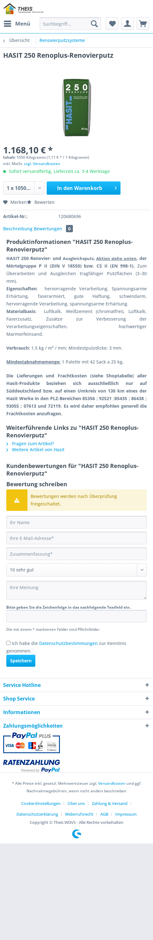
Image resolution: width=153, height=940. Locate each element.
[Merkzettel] (112, 23)
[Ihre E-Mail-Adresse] (76, 538)
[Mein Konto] (127, 23)
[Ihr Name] (76, 522)
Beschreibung (17, 229)
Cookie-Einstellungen (41, 803)
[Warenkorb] (143, 23)
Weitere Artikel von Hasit (35, 449)
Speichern (21, 661)
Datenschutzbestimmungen (68, 643)
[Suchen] (94, 23)
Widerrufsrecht (79, 814)
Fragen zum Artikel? (30, 443)
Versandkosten (112, 783)
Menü (17, 23)
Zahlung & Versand (109, 803)
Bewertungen (53, 229)
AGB (104, 814)
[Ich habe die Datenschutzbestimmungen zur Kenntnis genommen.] (8, 643)
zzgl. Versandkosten (42, 163)
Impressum (126, 814)
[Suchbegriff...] (70, 23)
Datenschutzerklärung (37, 814)
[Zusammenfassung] (76, 553)
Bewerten (41, 202)
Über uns (76, 803)
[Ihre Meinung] (76, 590)
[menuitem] (16, 23)
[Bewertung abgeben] (76, 569)
